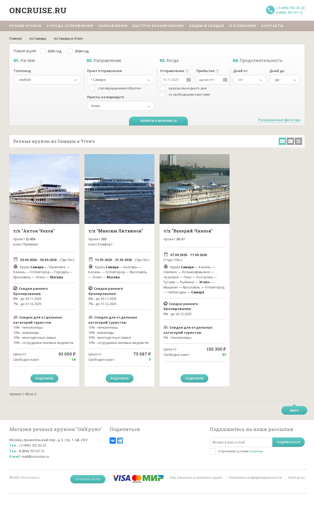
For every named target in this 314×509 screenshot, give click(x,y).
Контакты (296, 477)
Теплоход (22, 70)
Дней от (240, 70)
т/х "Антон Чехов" (34, 231)
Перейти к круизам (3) (158, 121)
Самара (37, 267)
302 (103, 239)
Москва (56, 277)
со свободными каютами (189, 94)
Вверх (294, 410)
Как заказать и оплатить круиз (196, 477)
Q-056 (30, 239)
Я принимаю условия (240, 451)
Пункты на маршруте (105, 97)
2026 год (82, 51)
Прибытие (205, 70)
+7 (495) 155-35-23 (290, 8)
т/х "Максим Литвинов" (115, 231)
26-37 (180, 239)
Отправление (172, 70)
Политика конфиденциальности (255, 477)
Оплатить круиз (88, 479)
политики (256, 451)
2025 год (54, 51)
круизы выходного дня (187, 88)
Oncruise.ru (38, 10)
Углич (204, 282)
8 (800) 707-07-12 (289, 12)
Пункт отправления (104, 70)
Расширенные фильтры (279, 119)
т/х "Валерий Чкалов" (188, 231)
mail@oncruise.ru (35, 456)
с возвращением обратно (119, 88)
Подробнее (44, 378)
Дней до (276, 70)
